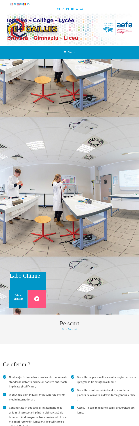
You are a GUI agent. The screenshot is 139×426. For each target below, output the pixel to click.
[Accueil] (63, 329)
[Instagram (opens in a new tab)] (63, 8)
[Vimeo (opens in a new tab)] (77, 8)
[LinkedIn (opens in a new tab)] (67, 8)
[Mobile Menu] (69, 52)
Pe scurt (72, 329)
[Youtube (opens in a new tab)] (72, 8)
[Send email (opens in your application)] (81, 8)
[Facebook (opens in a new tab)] (58, 8)
